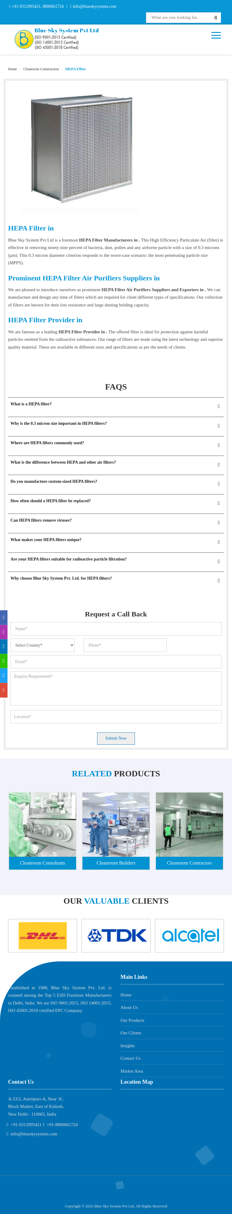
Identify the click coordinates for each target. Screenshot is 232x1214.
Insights (127, 1045)
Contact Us (130, 1058)
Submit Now (115, 738)
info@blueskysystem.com (94, 6)
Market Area (131, 1071)
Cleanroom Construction (40, 69)
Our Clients (130, 1032)
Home (12, 69)
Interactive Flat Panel (201, 8)
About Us (129, 1007)
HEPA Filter (75, 69)
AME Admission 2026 (36, 1193)
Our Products (132, 1020)
